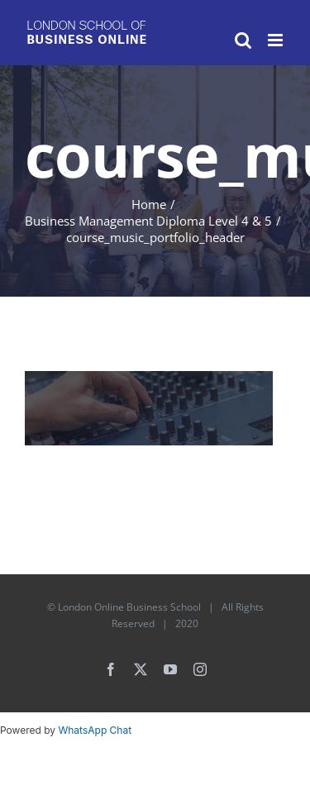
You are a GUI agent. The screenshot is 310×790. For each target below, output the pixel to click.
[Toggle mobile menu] (276, 40)
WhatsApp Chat (94, 730)
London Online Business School (129, 607)
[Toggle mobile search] (243, 40)
